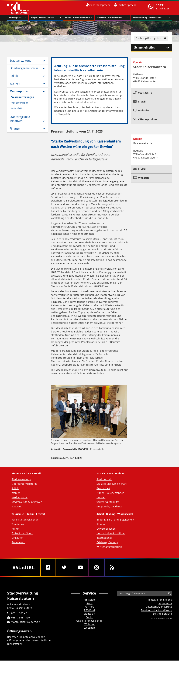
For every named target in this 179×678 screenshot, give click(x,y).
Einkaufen (17, 537)
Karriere (89, 606)
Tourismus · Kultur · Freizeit (112, 17)
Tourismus (18, 524)
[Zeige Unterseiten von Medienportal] (44, 91)
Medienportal (19, 91)
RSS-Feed (89, 610)
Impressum (165, 603)
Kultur (15, 528)
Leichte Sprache (127, 5)
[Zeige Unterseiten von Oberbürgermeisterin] (44, 68)
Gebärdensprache (100, 5)
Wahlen (15, 83)
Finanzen (15, 128)
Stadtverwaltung (20, 61)
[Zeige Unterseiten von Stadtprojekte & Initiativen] (44, 121)
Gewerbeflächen (106, 528)
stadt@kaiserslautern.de (25, 622)
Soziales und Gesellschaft (111, 483)
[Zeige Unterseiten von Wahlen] (44, 84)
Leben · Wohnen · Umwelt (79, 17)
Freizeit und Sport (22, 533)
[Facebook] (48, 567)
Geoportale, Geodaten (109, 506)
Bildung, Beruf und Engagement (115, 519)
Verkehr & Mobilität (108, 502)
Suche (89, 617)
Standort (102, 524)
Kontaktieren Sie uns (159, 599)
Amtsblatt (16, 108)
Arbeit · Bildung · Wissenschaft (151, 17)
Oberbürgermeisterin (24, 68)
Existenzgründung (107, 542)
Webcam (89, 624)
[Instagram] (96, 567)
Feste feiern (18, 542)
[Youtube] (80, 567)
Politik (14, 76)
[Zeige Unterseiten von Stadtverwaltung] (44, 61)
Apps (89, 603)
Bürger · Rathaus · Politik (45, 17)
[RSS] (112, 567)
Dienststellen (15, 644)
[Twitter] (64, 567)
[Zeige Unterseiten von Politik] (44, 76)
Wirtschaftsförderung (109, 546)
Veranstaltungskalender (26, 519)
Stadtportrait (104, 479)
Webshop (89, 627)
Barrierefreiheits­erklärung (156, 610)
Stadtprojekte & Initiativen (20, 119)
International (104, 537)
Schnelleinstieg (153, 47)
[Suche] (165, 38)
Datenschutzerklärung (159, 606)
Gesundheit (103, 488)
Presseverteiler (19, 102)
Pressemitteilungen (22, 97)
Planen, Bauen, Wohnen (110, 492)
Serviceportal (18, 17)
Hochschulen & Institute (111, 533)
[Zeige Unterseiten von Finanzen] (44, 129)
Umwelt (101, 497)
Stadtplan (89, 613)
